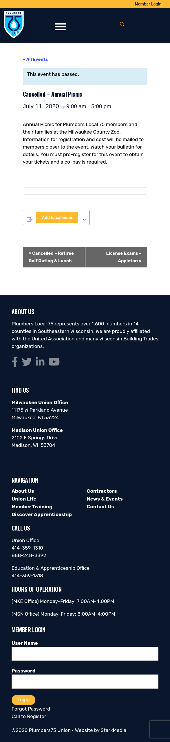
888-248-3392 (29, 555)
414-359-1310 (27, 548)
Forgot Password (31, 709)
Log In (23, 699)
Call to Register (29, 716)
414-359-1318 (27, 575)
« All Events (35, 59)
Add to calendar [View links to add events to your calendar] (57, 217)
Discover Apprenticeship (42, 514)
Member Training (32, 506)
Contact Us (100, 506)
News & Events (105, 499)
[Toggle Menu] (60, 26)
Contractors (102, 491)
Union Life (24, 499)
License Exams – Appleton (123, 257)
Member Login (148, 4)
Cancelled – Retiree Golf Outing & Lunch (51, 257)
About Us (23, 491)
